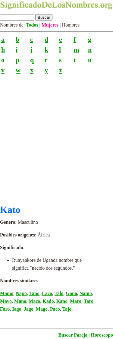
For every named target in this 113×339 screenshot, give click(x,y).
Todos (32, 24)
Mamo (6, 293)
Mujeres (50, 24)
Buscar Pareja (73, 334)
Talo (59, 293)
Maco (34, 301)
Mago (42, 309)
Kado (48, 301)
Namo (86, 293)
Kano (61, 301)
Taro (88, 301)
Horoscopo (102, 334)
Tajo (67, 309)
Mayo (6, 301)
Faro (5, 309)
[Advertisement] (56, 136)
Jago (28, 309)
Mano (20, 301)
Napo (21, 293)
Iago (16, 309)
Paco (55, 309)
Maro (75, 301)
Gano (71, 293)
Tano (34, 293)
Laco (47, 293)
